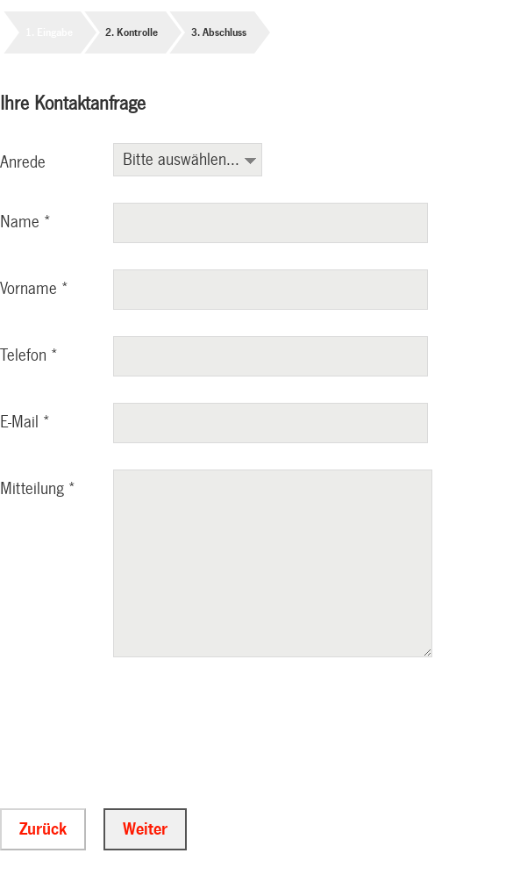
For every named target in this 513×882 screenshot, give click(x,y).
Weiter (145, 831)
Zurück (43, 831)
